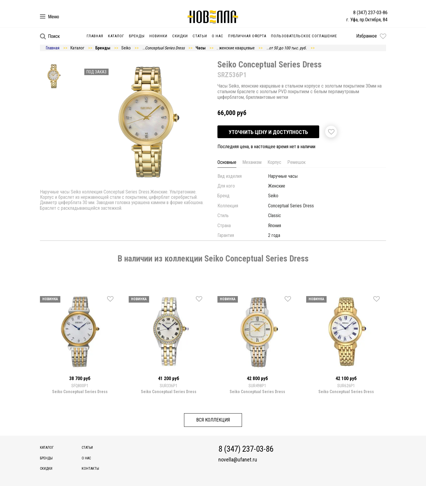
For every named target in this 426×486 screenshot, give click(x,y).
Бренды (137, 36)
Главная (95, 36)
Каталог (116, 36)
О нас (217, 36)
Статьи (200, 36)
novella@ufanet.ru (237, 460)
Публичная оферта (247, 36)
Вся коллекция (213, 420)
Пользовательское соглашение (304, 36)
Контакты (90, 468)
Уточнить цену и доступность (268, 132)
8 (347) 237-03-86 (370, 12)
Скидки (180, 36)
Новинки (158, 36)
